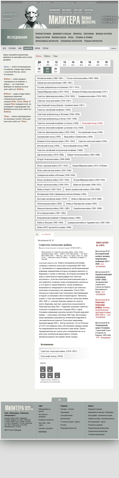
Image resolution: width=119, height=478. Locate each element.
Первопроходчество (68, 428)
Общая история (94, 418)
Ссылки (46, 428)
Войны (7, 79)
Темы (6, 116)
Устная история (66, 422)
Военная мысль (108, 418)
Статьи (45, 48)
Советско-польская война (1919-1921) (59, 351)
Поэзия (63, 425)
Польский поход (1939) (52, 356)
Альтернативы (66, 415)
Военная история (105, 415)
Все (4, 48)
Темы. (24, 121)
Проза (103, 422)
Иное (13, 104)
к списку (46, 234)
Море (25, 101)
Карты (77, 422)
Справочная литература (97, 431)
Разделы (46, 420)
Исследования (17, 37)
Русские (12, 48)
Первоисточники (95, 409)
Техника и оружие (95, 425)
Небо (13, 101)
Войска (7, 94)
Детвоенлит (65, 418)
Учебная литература (96, 434)
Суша (19, 101)
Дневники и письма (96, 412)
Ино (20, 48)
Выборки (28, 48)
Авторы (63, 409)
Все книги (43, 415)
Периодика (64, 412)
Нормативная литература (98, 428)
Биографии (92, 415)
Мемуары (109, 412)
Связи (37, 48)
